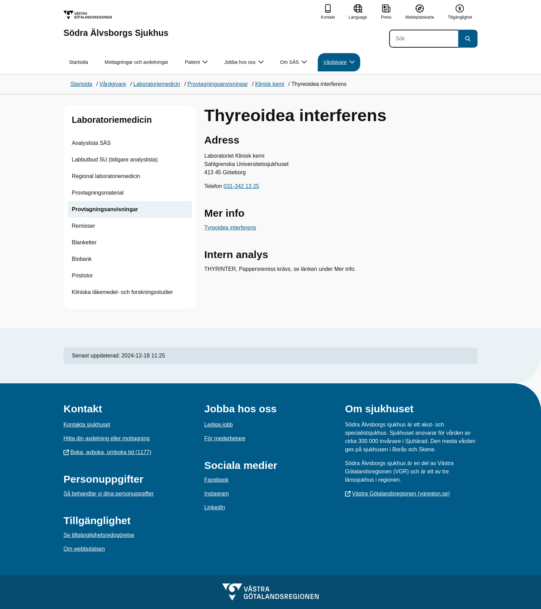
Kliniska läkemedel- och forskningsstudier (122, 292)
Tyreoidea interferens (230, 227)
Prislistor (82, 275)
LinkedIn (214, 507)
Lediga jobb (218, 425)
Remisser (83, 226)
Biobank (82, 259)
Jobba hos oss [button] (243, 62)
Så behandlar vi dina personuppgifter (108, 494)
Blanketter (84, 242)
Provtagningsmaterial (98, 193)
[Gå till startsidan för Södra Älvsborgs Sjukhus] (115, 24)
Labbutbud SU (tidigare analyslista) (115, 160)
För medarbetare (224, 438)
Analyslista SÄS (91, 143)
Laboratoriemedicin (112, 120)
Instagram (216, 494)
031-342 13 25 (241, 186)
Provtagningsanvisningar (105, 209)
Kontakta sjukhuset (86, 425)
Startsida (78, 62)
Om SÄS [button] (293, 62)
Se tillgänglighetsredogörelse (98, 535)
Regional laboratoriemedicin (106, 176)
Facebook (216, 480)
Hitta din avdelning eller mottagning (106, 438)
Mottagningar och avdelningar (136, 62)
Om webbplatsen (84, 549)
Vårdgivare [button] (339, 62)
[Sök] (423, 39)
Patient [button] (196, 62)
